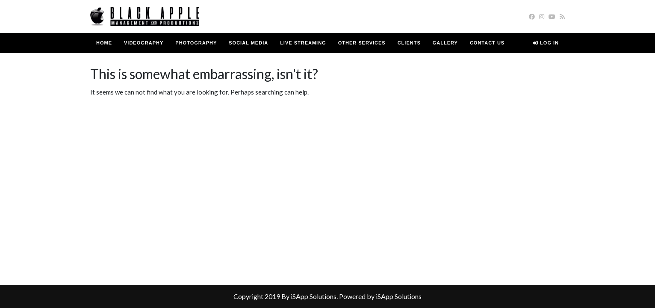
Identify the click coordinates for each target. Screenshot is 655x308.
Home (104, 42)
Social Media (248, 42)
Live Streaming (303, 42)
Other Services (362, 42)
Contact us (487, 42)
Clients (409, 42)
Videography (143, 42)
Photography (196, 42)
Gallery (445, 42)
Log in (546, 42)
